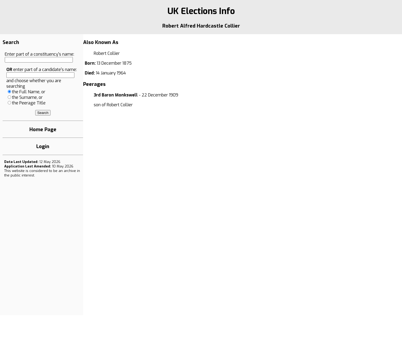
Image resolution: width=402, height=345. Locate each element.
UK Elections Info (201, 11)
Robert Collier (120, 105)
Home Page (42, 129)
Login (42, 146)
